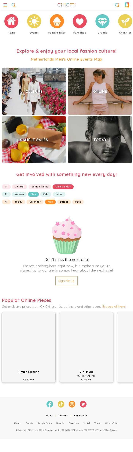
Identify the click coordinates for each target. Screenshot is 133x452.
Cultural (19, 186)
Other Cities (112, 423)
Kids (45, 194)
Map (50, 201)
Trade (97, 423)
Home (59, 194)
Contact (63, 415)
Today (18, 201)
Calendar (35, 201)
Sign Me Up (66, 281)
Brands (60, 423)
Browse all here (113, 306)
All (6, 186)
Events (29, 423)
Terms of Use (103, 430)
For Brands (81, 415)
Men (33, 194)
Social (86, 423)
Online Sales (63, 186)
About (49, 415)
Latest (64, 201)
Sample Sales (39, 186)
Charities (74, 423)
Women (19, 194)
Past (78, 201)
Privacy (113, 430)
